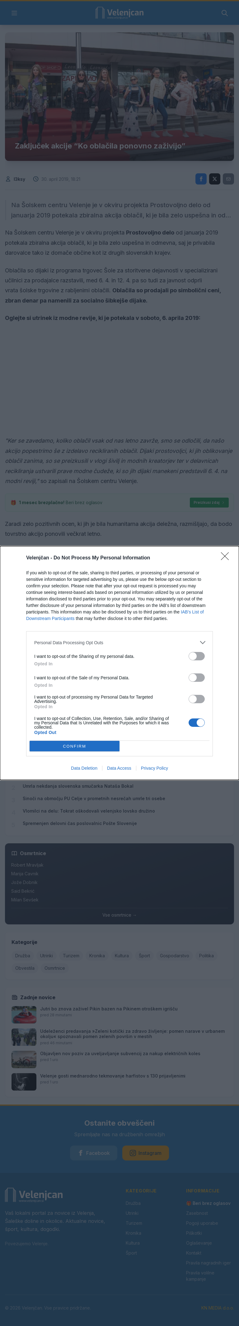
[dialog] (119, 663)
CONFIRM (74, 746)
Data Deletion (84, 768)
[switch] (197, 656)
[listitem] (119, 642)
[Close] (227, 558)
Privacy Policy (154, 768)
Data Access (119, 768)
